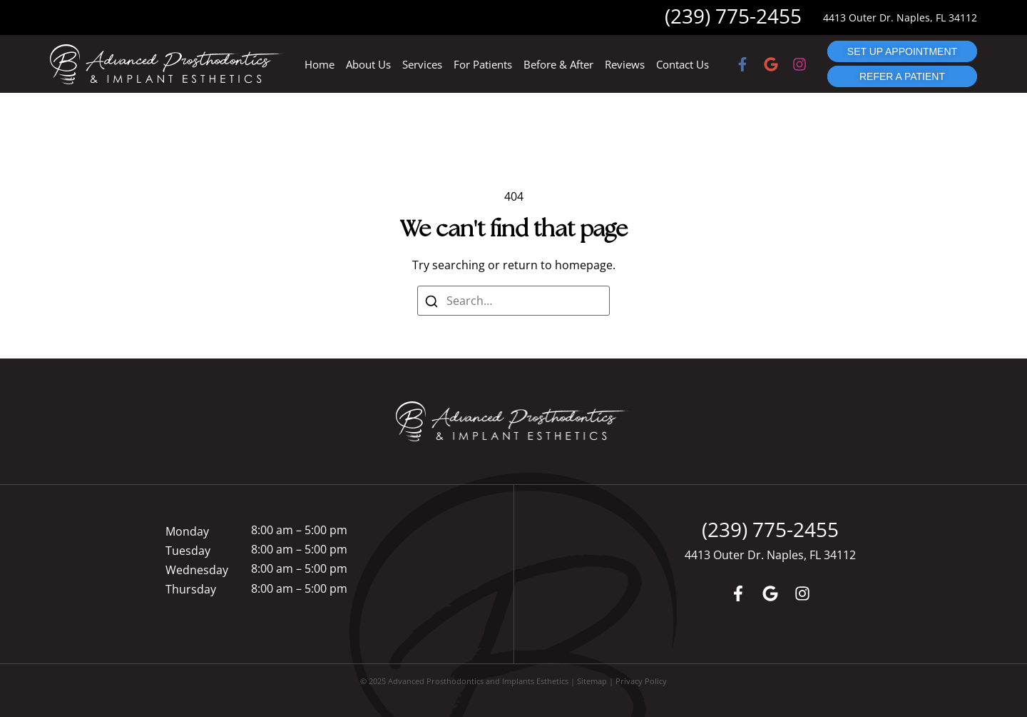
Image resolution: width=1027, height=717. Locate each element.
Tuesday (187, 550)
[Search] (430, 301)
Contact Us (682, 64)
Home (319, 64)
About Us (368, 64)
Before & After (558, 64)
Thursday (190, 589)
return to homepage (558, 265)
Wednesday (196, 570)
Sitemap (592, 681)
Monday (187, 531)
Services (422, 64)
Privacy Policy (641, 681)
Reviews (625, 64)
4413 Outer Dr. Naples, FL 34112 (900, 17)
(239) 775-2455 (733, 15)
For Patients (483, 64)
